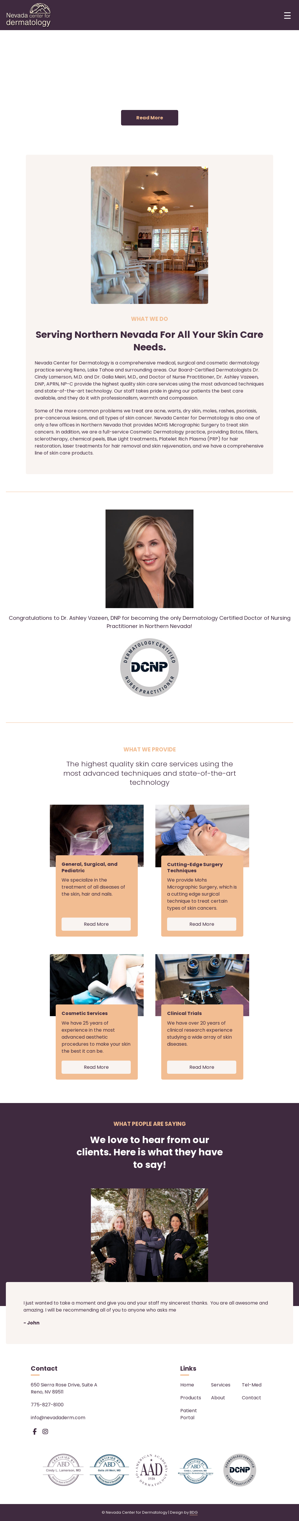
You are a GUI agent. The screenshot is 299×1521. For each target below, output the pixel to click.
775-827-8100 (47, 1404)
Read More (149, 117)
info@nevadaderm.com (58, 1417)
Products (190, 1397)
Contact (251, 1397)
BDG (194, 1512)
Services (220, 1384)
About (218, 1397)
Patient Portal (188, 1414)
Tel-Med (251, 1384)
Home (187, 1384)
